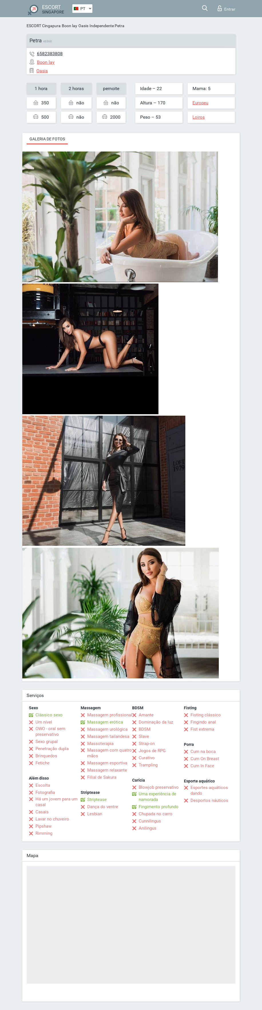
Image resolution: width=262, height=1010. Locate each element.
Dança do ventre (102, 806)
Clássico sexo (49, 715)
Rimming (43, 833)
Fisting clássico (205, 715)
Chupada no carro (155, 813)
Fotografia (45, 792)
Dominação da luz (156, 722)
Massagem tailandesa (108, 736)
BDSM (144, 729)
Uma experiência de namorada (157, 796)
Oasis (83, 25)
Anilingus (147, 828)
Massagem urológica (107, 729)
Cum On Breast (204, 758)
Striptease (97, 799)
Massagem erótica (105, 722)
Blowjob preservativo (159, 787)
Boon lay (69, 25)
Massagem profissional (109, 715)
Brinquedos (46, 755)
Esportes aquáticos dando (209, 790)
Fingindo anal (203, 722)
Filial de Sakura (101, 777)
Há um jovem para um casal (56, 801)
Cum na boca (203, 751)
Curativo (147, 757)
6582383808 (50, 53)
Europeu (200, 102)
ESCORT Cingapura (44, 25)
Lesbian (94, 813)
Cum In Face (202, 765)
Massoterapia (100, 743)
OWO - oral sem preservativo (50, 731)
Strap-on (147, 743)
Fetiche (42, 763)
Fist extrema (202, 729)
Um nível (43, 722)
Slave (144, 736)
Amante (146, 715)
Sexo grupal (46, 741)
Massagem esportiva (107, 763)
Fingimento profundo (158, 806)
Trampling (148, 765)
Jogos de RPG (152, 750)
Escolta (42, 785)
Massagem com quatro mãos (109, 753)
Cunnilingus (150, 821)
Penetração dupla (52, 748)
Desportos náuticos (209, 800)
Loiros (198, 117)
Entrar (226, 8)
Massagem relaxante (107, 770)
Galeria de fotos (47, 139)
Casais (42, 811)
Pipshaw (43, 826)
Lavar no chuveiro (52, 819)
